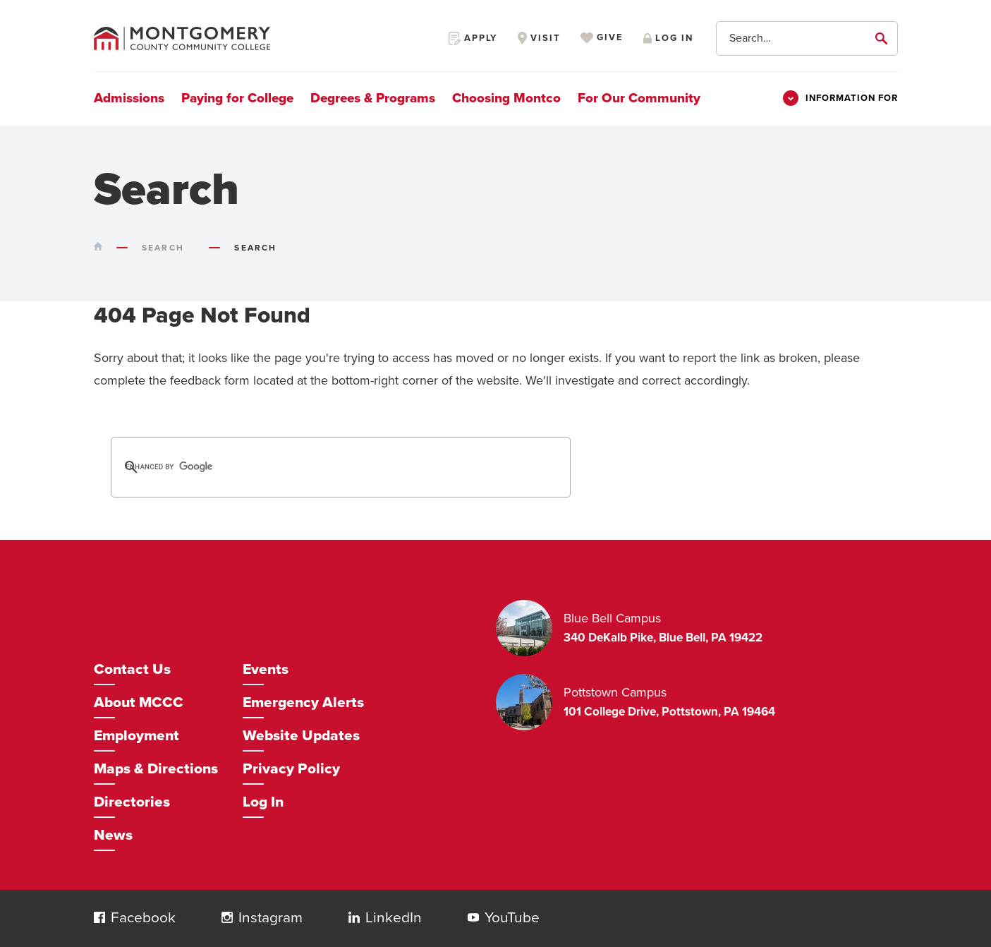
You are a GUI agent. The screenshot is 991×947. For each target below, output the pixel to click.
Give (601, 38)
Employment (136, 735)
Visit (539, 38)
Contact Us (132, 669)
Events (265, 669)
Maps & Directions (156, 769)
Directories (132, 802)
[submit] (884, 38)
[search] (322, 467)
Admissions (129, 98)
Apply (473, 38)
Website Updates (301, 735)
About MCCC (138, 702)
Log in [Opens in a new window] (668, 38)
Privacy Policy (291, 769)
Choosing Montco (506, 98)
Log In (263, 802)
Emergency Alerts (303, 702)
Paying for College (237, 98)
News (113, 835)
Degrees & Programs (372, 98)
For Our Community (639, 98)
